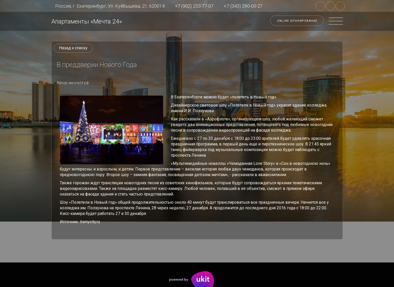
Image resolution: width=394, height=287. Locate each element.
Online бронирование (297, 20)
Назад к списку (73, 48)
